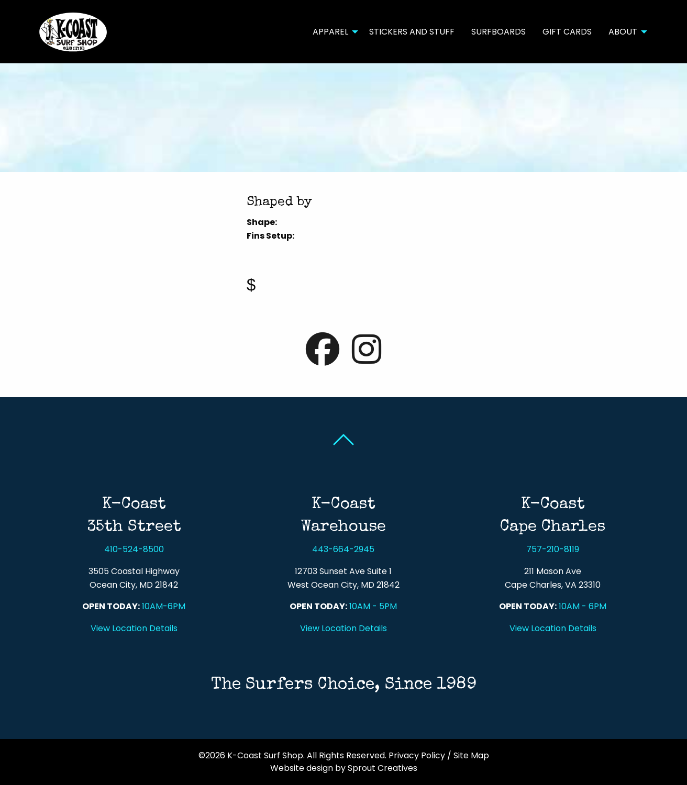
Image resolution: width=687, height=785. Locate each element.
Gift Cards (567, 32)
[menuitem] (332, 31)
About (622, 32)
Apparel (330, 32)
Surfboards (498, 32)
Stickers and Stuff (412, 32)
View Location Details (134, 628)
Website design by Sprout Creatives (343, 768)
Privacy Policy (417, 755)
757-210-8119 (552, 549)
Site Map (471, 755)
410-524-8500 (134, 549)
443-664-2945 (343, 549)
